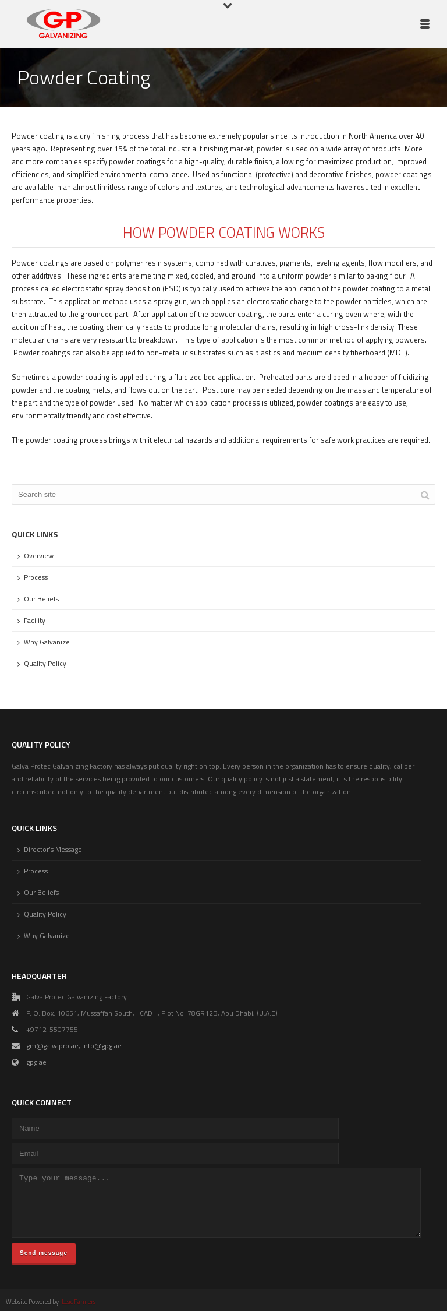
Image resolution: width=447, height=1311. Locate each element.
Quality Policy (45, 663)
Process (36, 577)
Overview (39, 556)
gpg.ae (36, 1062)
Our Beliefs (41, 599)
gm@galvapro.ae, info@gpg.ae (74, 1046)
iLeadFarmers (77, 1301)
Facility (34, 620)
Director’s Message (53, 849)
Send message (44, 1253)
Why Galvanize (47, 642)
